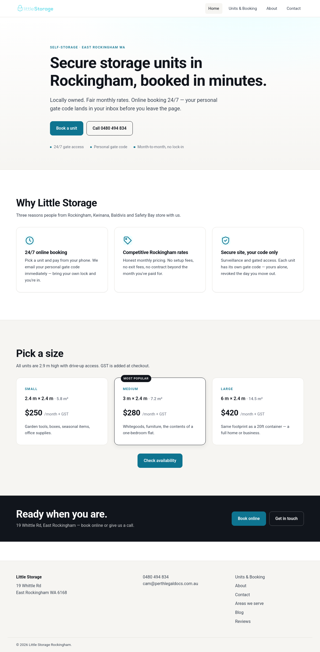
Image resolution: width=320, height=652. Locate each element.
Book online (249, 518)
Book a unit (66, 128)
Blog (239, 612)
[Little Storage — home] (35, 8)
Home (213, 8)
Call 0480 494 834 (109, 128)
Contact (294, 8)
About (271, 8)
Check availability (160, 460)
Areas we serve (249, 603)
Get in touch (286, 518)
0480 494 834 (156, 576)
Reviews (243, 621)
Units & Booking (243, 8)
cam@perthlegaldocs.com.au (170, 583)
